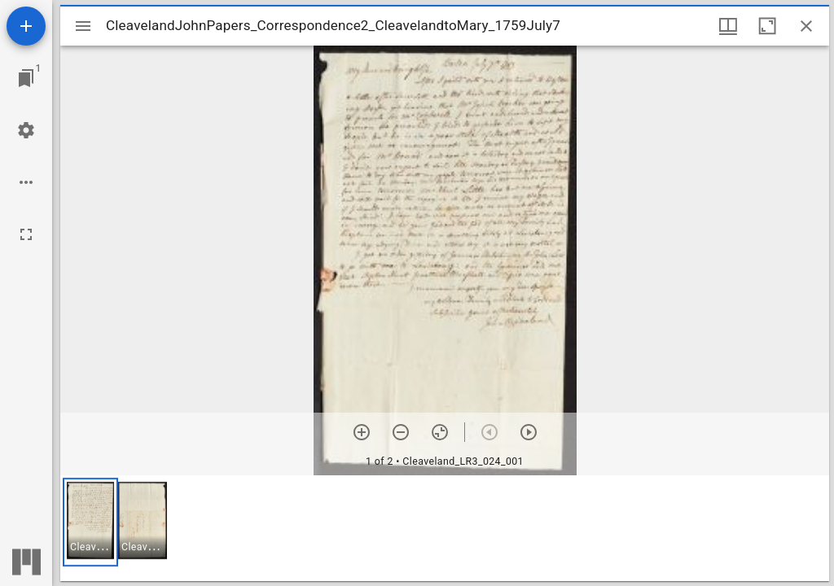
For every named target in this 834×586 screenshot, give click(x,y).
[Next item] (528, 432)
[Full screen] (26, 234)
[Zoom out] (400, 432)
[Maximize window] (767, 26)
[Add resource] (26, 26)
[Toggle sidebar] (83, 26)
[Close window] (806, 26)
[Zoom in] (361, 432)
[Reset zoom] (439, 432)
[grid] (444, 528)
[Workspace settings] (26, 130)
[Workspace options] (26, 182)
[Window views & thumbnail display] (728, 26)
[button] (90, 522)
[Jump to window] (26, 78)
